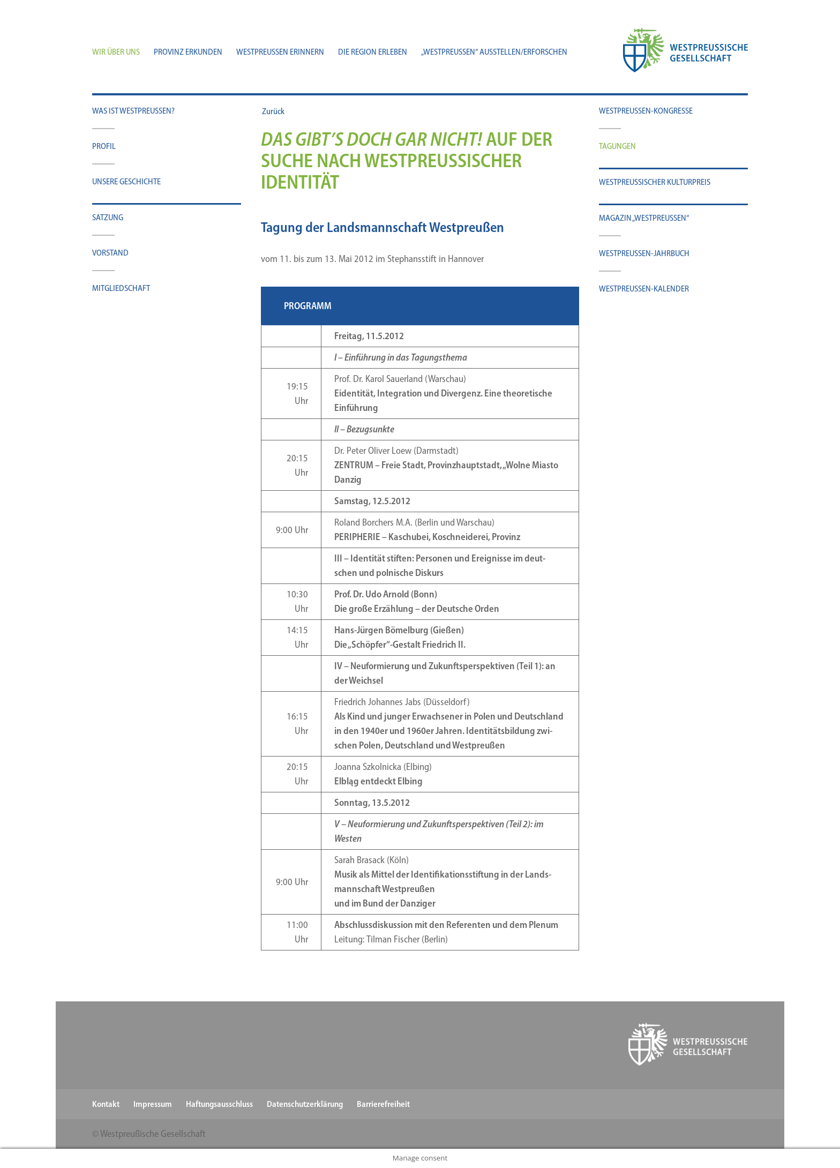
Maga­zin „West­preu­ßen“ (644, 218)
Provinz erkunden (188, 52)
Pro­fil (104, 146)
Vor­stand (110, 253)
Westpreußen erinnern (280, 52)
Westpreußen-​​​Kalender (644, 288)
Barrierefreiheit (383, 1104)
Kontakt (105, 1104)
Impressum (152, 1104)
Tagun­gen (617, 146)
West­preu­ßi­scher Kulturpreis (654, 182)
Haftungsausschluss (219, 1104)
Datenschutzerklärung (305, 1104)
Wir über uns (116, 52)
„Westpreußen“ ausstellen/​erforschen (494, 52)
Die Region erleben (372, 52)
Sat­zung (107, 217)
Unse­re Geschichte (126, 181)
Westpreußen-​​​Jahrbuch (644, 253)
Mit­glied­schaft (121, 288)
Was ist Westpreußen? (133, 111)
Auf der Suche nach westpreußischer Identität (406, 160)
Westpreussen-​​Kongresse (646, 111)
